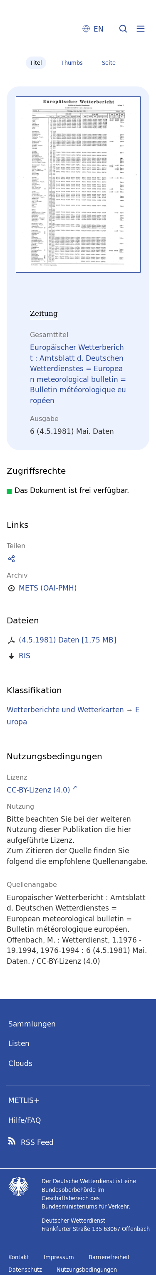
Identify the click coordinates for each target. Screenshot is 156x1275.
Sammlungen (32, 1024)
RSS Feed (37, 1142)
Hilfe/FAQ (24, 1120)
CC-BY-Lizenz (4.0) (38, 790)
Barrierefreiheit (109, 1257)
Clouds (20, 1063)
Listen (19, 1043)
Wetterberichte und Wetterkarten (65, 710)
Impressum (59, 1257)
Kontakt (18, 1257)
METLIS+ (24, 1100)
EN (99, 29)
